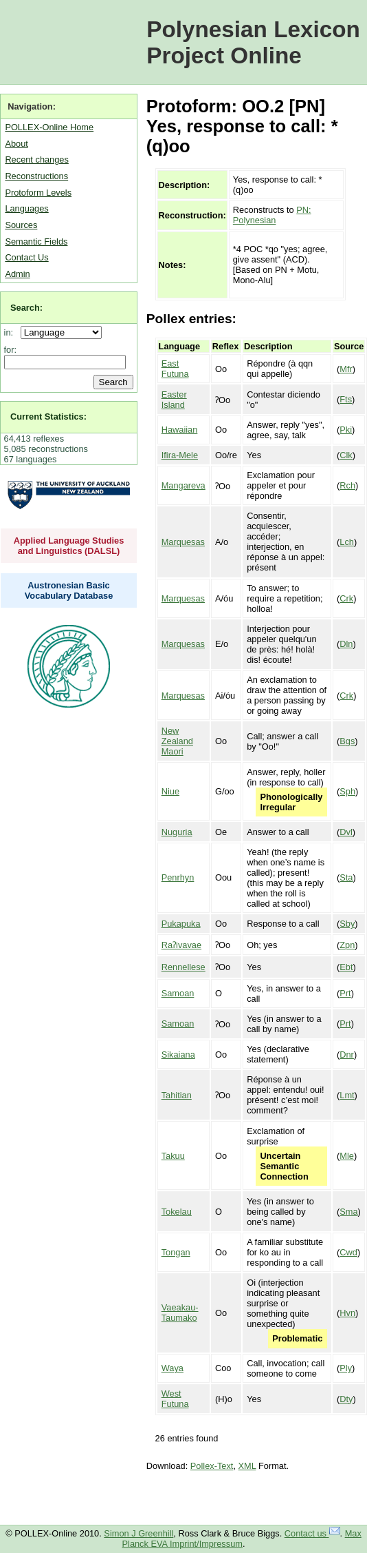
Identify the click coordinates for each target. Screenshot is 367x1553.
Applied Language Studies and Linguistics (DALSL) (69, 545)
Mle (347, 1156)
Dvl (346, 832)
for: (10, 349)
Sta (346, 877)
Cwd (348, 1252)
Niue (170, 791)
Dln (346, 644)
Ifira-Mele (180, 455)
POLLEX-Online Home (49, 127)
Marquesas (183, 542)
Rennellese (183, 967)
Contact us (312, 1533)
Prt (345, 993)
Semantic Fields (36, 241)
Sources (21, 225)
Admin (17, 274)
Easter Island (174, 399)
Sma (348, 1211)
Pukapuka (181, 923)
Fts (346, 399)
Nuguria (177, 832)
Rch (347, 485)
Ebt (346, 967)
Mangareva (183, 485)
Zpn (347, 945)
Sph (347, 791)
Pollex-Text (212, 1466)
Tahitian (177, 1095)
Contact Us (26, 257)
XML (247, 1466)
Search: (26, 307)
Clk (346, 455)
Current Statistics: (48, 416)
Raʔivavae (181, 945)
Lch (347, 542)
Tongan (176, 1252)
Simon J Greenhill (138, 1533)
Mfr (346, 369)
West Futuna (175, 1398)
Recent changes (36, 159)
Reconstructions (36, 176)
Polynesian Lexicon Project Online (253, 42)
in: (11, 332)
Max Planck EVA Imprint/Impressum (242, 1538)
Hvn (347, 1313)
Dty (346, 1399)
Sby (347, 923)
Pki (346, 429)
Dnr (347, 1054)
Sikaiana (178, 1054)
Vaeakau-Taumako (180, 1312)
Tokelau (177, 1211)
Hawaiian (180, 429)
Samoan (178, 993)
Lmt (347, 1095)
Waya (173, 1368)
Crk (346, 598)
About (16, 143)
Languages (26, 208)
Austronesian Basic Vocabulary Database (69, 590)
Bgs (347, 741)
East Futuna (175, 368)
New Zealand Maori (177, 741)
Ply (346, 1368)
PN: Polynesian (272, 215)
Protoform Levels (38, 192)
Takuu (173, 1156)
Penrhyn (178, 877)
